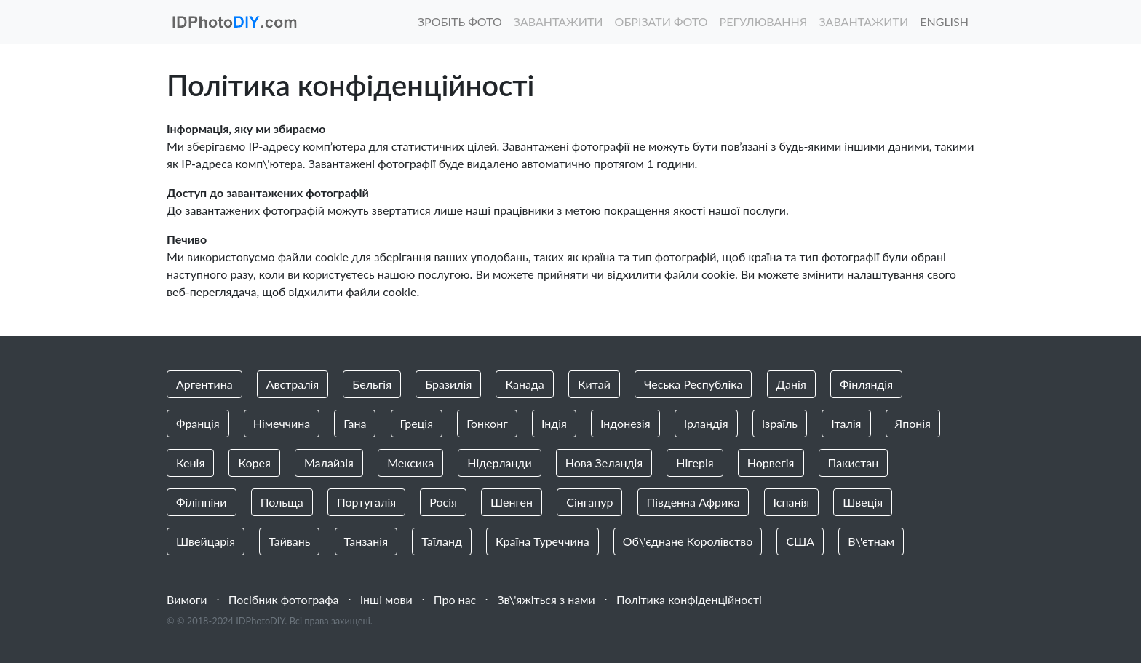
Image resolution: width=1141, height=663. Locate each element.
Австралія (292, 384)
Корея (254, 462)
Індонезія (625, 423)
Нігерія (694, 462)
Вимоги (187, 599)
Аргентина (204, 384)
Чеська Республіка (693, 384)
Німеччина (281, 423)
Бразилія (448, 384)
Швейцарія (205, 541)
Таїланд (441, 541)
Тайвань (289, 541)
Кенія (190, 462)
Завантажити (558, 21)
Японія (913, 423)
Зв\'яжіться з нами (546, 599)
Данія (791, 384)
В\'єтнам (871, 541)
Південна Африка (693, 502)
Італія (846, 423)
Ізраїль (780, 423)
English (944, 21)
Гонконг (487, 423)
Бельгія (371, 384)
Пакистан (853, 462)
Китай (594, 384)
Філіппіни (201, 502)
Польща (282, 502)
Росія (443, 502)
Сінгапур (589, 502)
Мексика (410, 462)
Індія (554, 423)
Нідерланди (499, 462)
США (800, 541)
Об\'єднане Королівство (687, 541)
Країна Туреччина (542, 541)
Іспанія (792, 502)
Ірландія (706, 423)
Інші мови (386, 599)
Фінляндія (866, 384)
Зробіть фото (460, 21)
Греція (417, 423)
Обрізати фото (661, 21)
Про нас (455, 599)
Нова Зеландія (604, 462)
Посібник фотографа (283, 599)
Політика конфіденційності (689, 599)
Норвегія (771, 462)
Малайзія (329, 462)
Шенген (511, 502)
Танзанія (366, 541)
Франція (198, 423)
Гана (354, 423)
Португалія (366, 502)
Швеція (863, 502)
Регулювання (764, 21)
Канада (524, 384)
